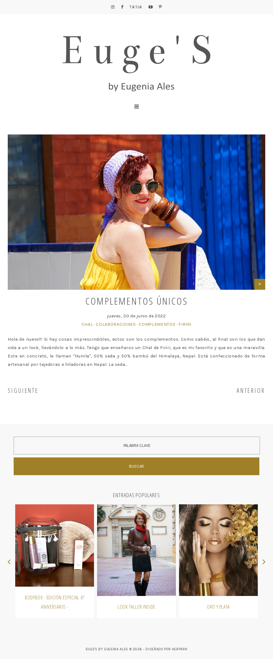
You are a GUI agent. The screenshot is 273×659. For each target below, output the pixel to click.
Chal (87, 324)
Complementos (157, 324)
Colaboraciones (116, 324)
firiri (184, 324)
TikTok (135, 7)
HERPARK (180, 649)
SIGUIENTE (23, 390)
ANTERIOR (251, 390)
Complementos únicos (136, 300)
